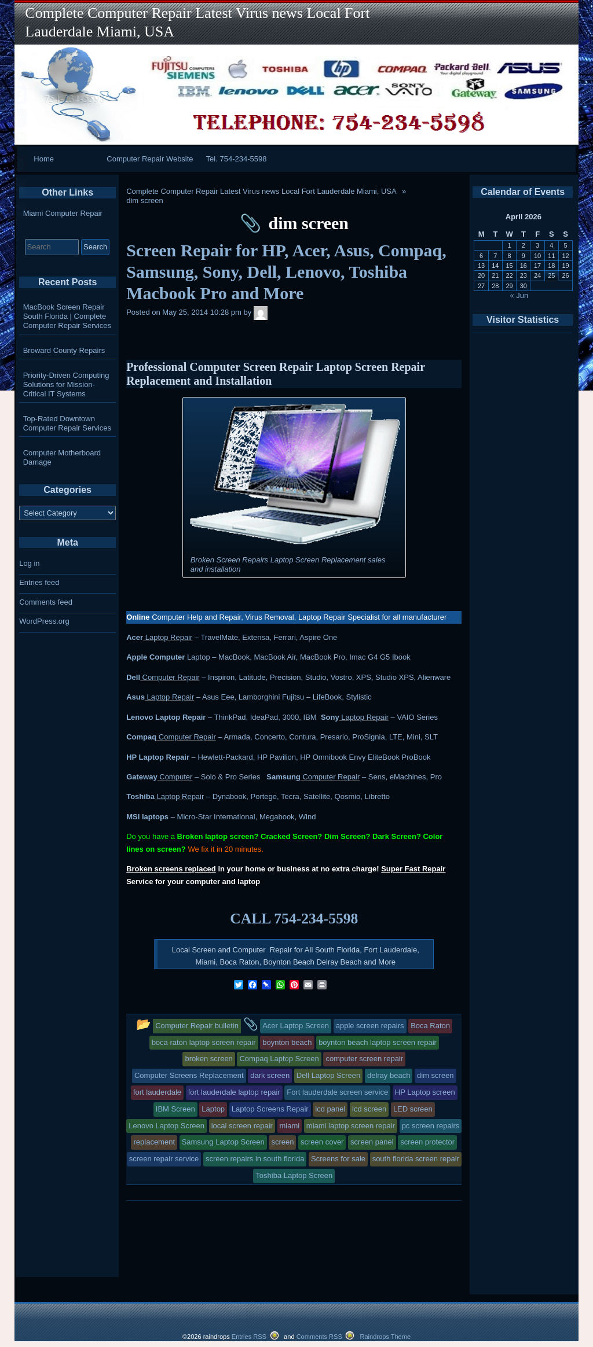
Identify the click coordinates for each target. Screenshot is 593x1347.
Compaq (141, 737)
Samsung (283, 776)
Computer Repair (170, 677)
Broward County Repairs (64, 350)
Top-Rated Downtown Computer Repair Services (67, 423)
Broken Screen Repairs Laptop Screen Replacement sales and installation (288, 564)
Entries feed (39, 582)
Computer (175, 776)
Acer (134, 637)
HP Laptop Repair (157, 757)
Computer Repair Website (150, 158)
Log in (29, 563)
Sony (330, 717)
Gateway (141, 776)
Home (44, 158)
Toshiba (140, 796)
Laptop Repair (167, 637)
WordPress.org (44, 621)
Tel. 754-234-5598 (236, 158)
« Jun (519, 295)
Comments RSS (319, 1336)
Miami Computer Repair (63, 213)
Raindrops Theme (385, 1336)
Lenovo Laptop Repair (166, 717)
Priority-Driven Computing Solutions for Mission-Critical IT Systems (66, 384)
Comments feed (45, 602)
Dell (133, 677)
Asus (135, 697)
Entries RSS (249, 1336)
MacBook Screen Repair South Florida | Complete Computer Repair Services (67, 316)
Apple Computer (155, 657)
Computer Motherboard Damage (62, 457)
